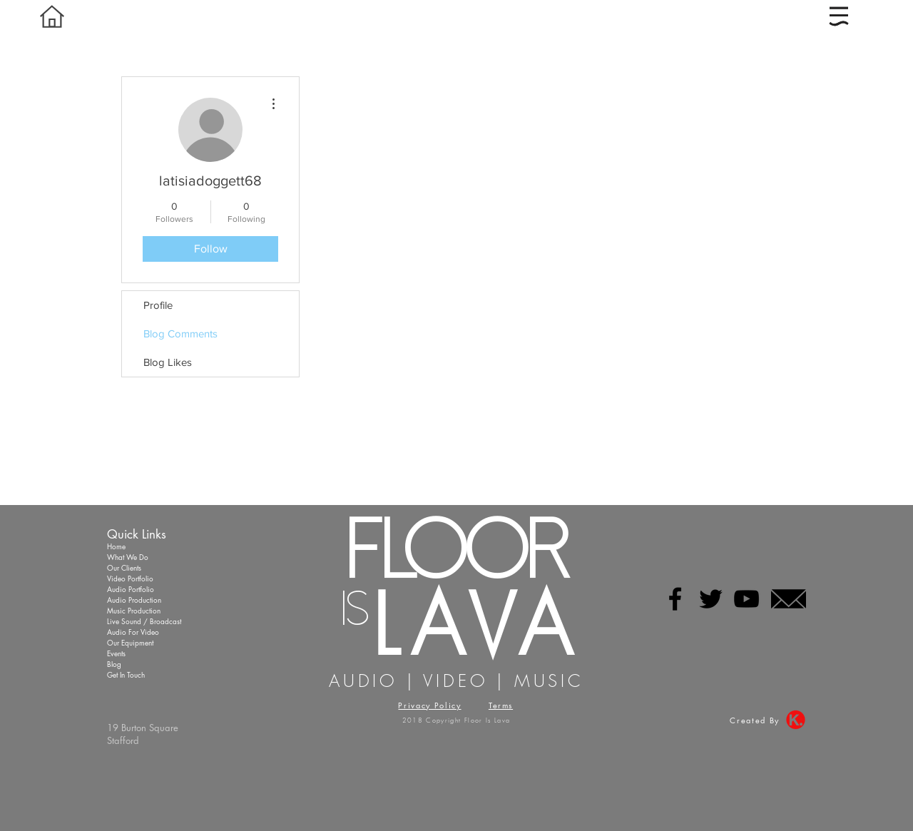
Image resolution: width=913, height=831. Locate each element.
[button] (839, 16)
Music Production (133, 610)
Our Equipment (130, 642)
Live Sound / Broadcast (144, 621)
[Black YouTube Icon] (746, 598)
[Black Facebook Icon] (675, 598)
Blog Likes (167, 362)
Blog (114, 663)
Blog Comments (180, 333)
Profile (158, 305)
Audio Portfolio (130, 588)
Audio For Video (133, 631)
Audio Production (134, 599)
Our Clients (124, 567)
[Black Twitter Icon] (710, 598)
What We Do (127, 556)
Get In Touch (126, 674)
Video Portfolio (130, 578)
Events (116, 653)
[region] (841, 19)
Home (116, 546)
